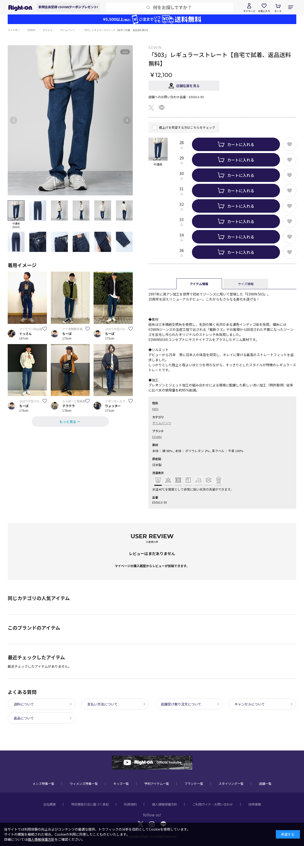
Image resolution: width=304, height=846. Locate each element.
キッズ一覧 (121, 783)
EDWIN (157, 437)
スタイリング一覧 (231, 783)
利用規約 (130, 804)
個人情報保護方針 (164, 804)
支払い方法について (102, 704)
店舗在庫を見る (188, 85)
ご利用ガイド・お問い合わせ (212, 804)
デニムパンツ (161, 423)
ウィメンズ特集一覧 (84, 783)
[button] (13, 120)
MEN (155, 409)
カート (278, 11)
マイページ (249, 11)
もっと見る (67, 421)
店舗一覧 (265, 783)
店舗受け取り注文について (181, 704)
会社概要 (49, 804)
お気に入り (264, 11)
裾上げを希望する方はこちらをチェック (187, 127)
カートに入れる (240, 144)
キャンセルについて (249, 704)
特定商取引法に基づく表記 (90, 804)
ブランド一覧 (193, 783)
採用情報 (254, 804)
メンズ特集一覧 (43, 783)
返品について (24, 718)
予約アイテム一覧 (156, 783)
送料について (24, 704)
